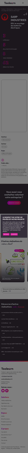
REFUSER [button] (6, 234)
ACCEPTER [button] (14, 234)
